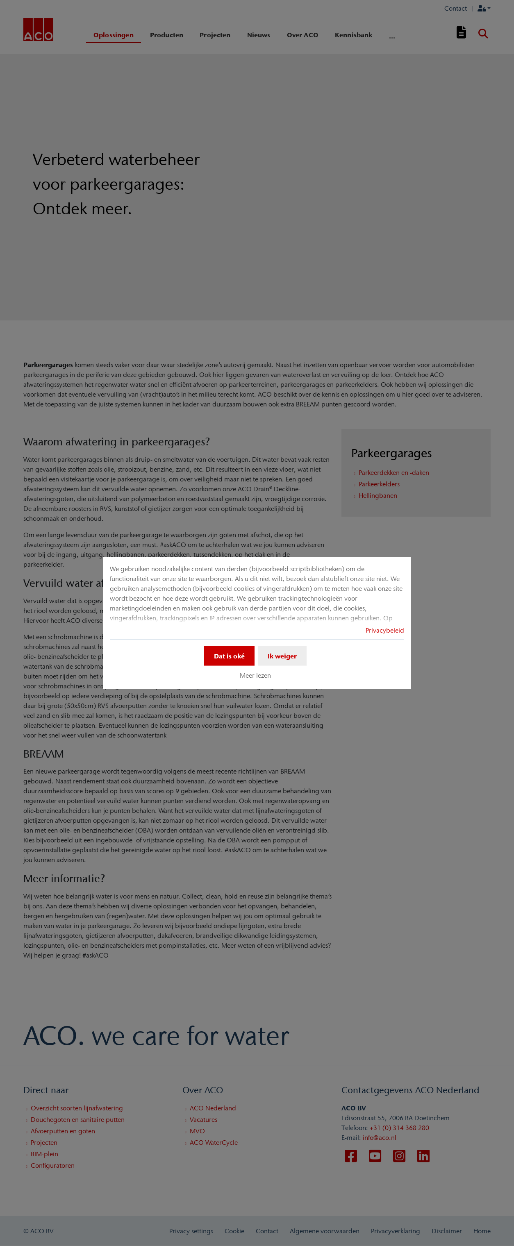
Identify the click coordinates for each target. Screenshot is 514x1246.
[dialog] (257, 623)
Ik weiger (282, 655)
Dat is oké (229, 655)
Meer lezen (255, 675)
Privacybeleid (385, 630)
